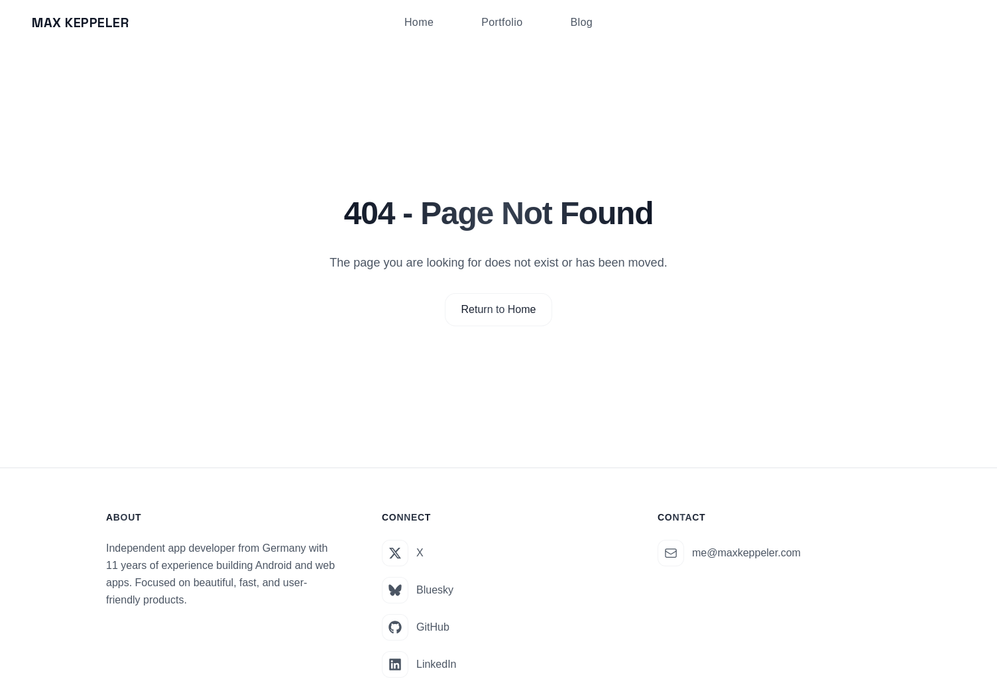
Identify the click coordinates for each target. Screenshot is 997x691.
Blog (581, 22)
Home (419, 22)
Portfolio (501, 22)
